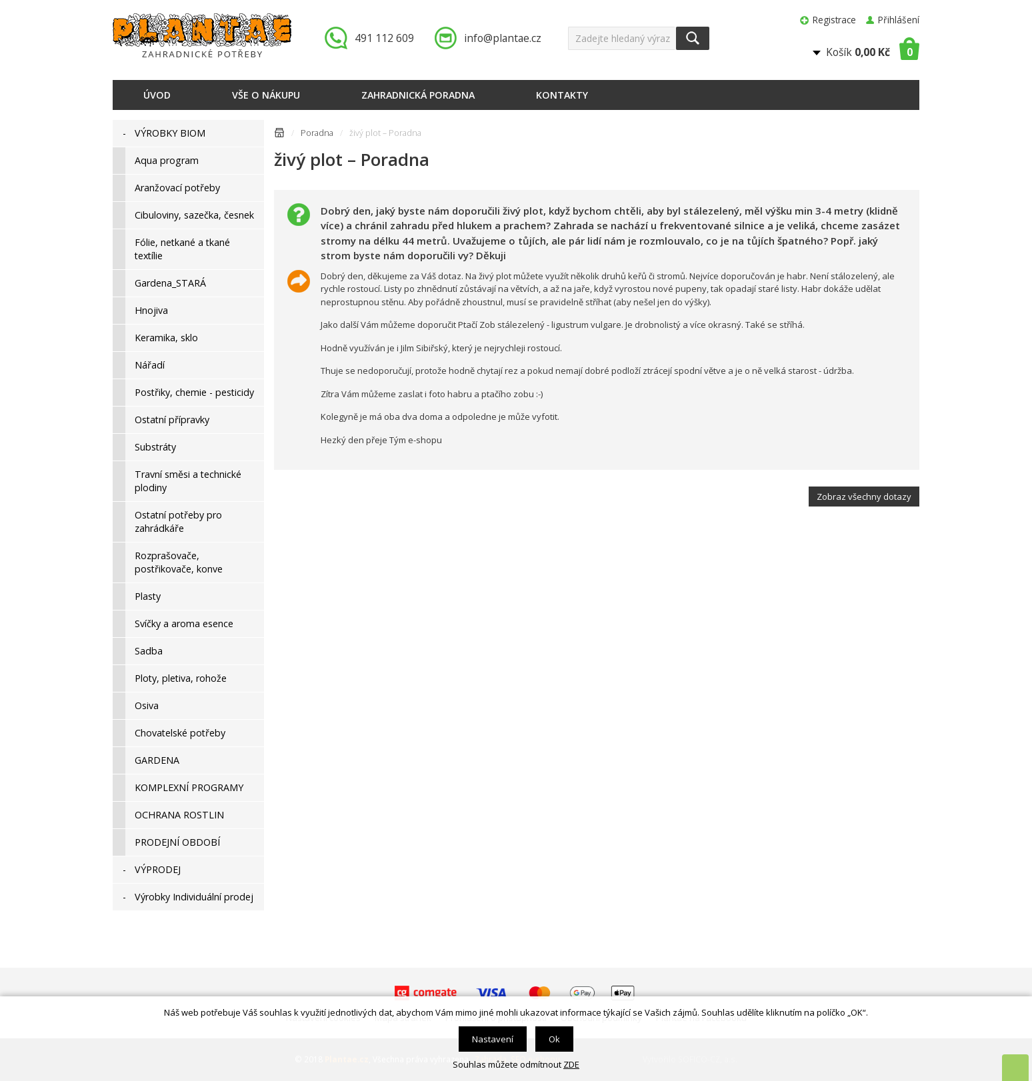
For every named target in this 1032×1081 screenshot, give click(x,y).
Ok (554, 1039)
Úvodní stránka (279, 135)
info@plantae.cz (502, 38)
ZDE (571, 1064)
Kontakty (562, 95)
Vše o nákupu (266, 95)
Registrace (834, 19)
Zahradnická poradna (418, 95)
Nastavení (492, 1039)
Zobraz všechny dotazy (864, 497)
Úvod (157, 95)
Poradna (317, 133)
